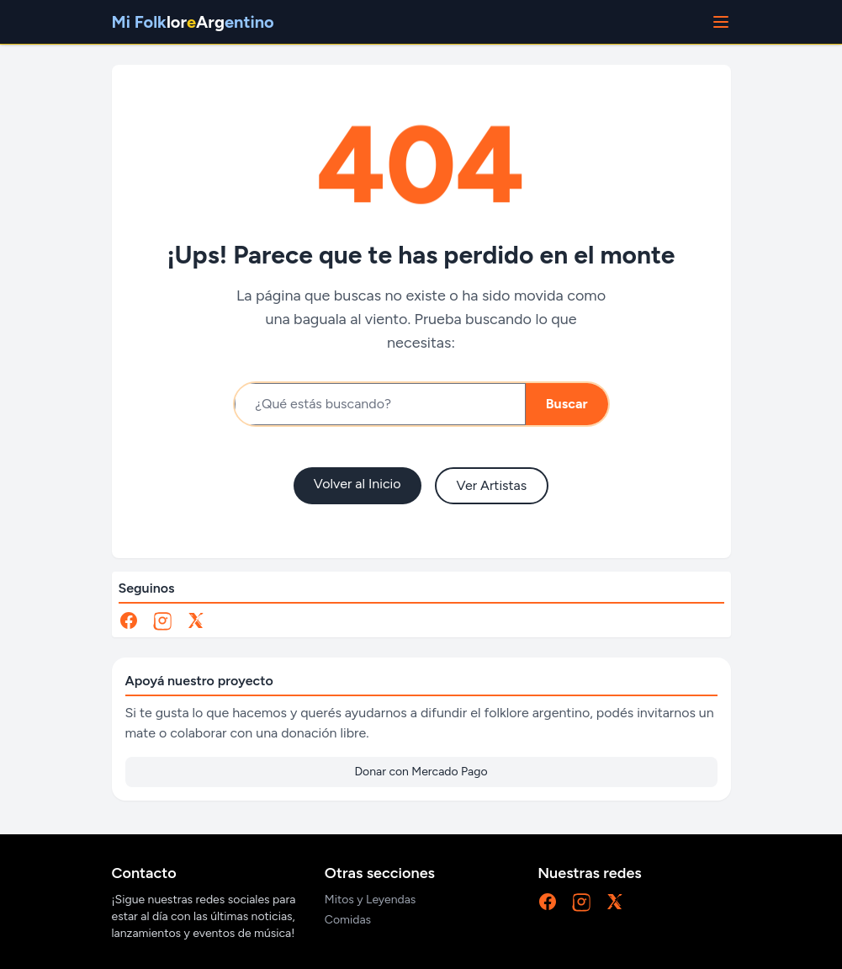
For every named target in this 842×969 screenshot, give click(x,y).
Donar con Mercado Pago (420, 771)
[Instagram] (162, 620)
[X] (196, 620)
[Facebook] (129, 620)
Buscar (567, 404)
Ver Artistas (492, 485)
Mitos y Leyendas (370, 899)
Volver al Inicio (357, 484)
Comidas (348, 920)
